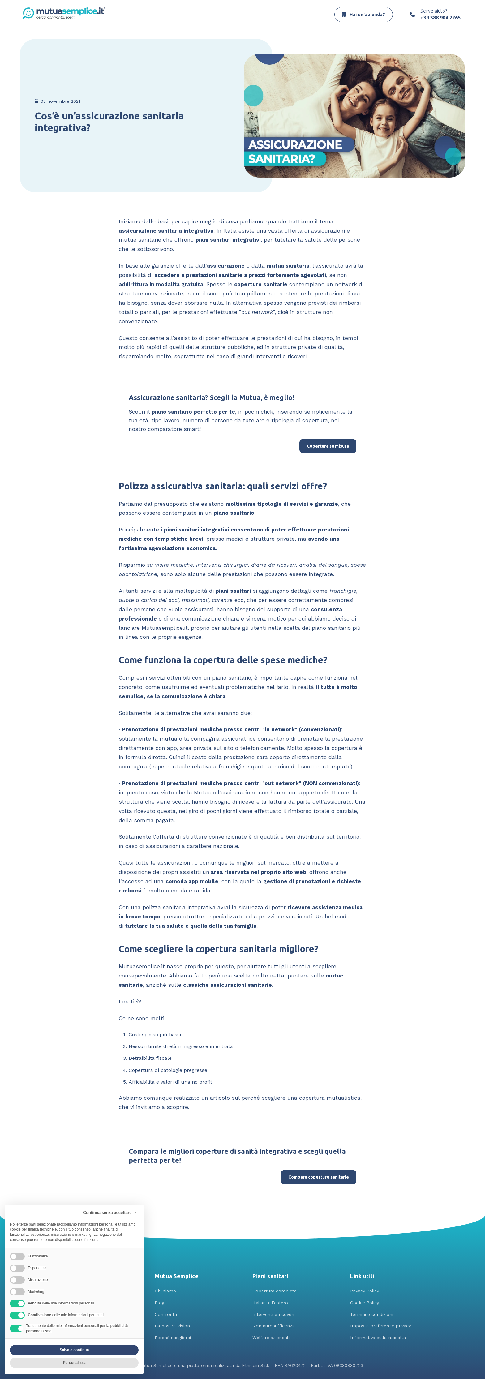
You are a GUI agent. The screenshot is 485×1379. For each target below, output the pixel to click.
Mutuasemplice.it (165, 628)
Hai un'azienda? (362, 14)
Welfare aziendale (271, 1337)
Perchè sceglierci (173, 1337)
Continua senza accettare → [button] (110, 1212)
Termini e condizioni (371, 1314)
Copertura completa (274, 1290)
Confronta (166, 1314)
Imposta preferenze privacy (380, 1325)
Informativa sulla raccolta (378, 1337)
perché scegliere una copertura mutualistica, (302, 1098)
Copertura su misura (328, 446)
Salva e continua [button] (74, 1350)
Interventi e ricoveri (273, 1314)
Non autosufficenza (273, 1325)
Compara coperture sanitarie (318, 1177)
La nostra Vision (172, 1325)
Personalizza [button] (74, 1362)
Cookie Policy (364, 1302)
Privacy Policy (364, 1290)
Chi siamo (165, 1290)
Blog (159, 1302)
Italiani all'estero (270, 1302)
